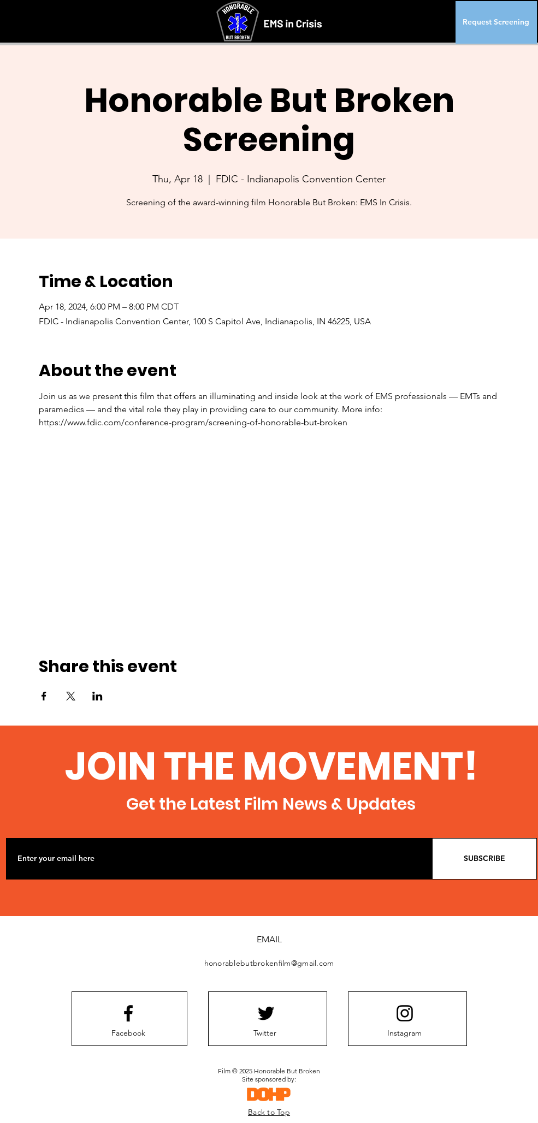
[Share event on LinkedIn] (97, 696)
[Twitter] (265, 1033)
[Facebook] (128, 1033)
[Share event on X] (71, 696)
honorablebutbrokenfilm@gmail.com (269, 963)
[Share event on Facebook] (44, 696)
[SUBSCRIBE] (484, 859)
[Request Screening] (496, 22)
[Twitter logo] (266, 1013)
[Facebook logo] (128, 1013)
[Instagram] (405, 1033)
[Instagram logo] (405, 1013)
